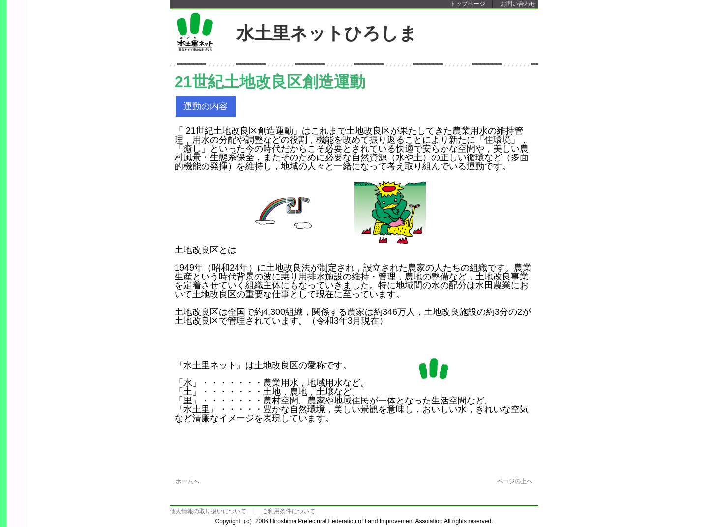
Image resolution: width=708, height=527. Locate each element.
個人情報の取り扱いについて (208, 511)
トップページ (467, 3)
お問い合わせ (518, 3)
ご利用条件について (288, 511)
